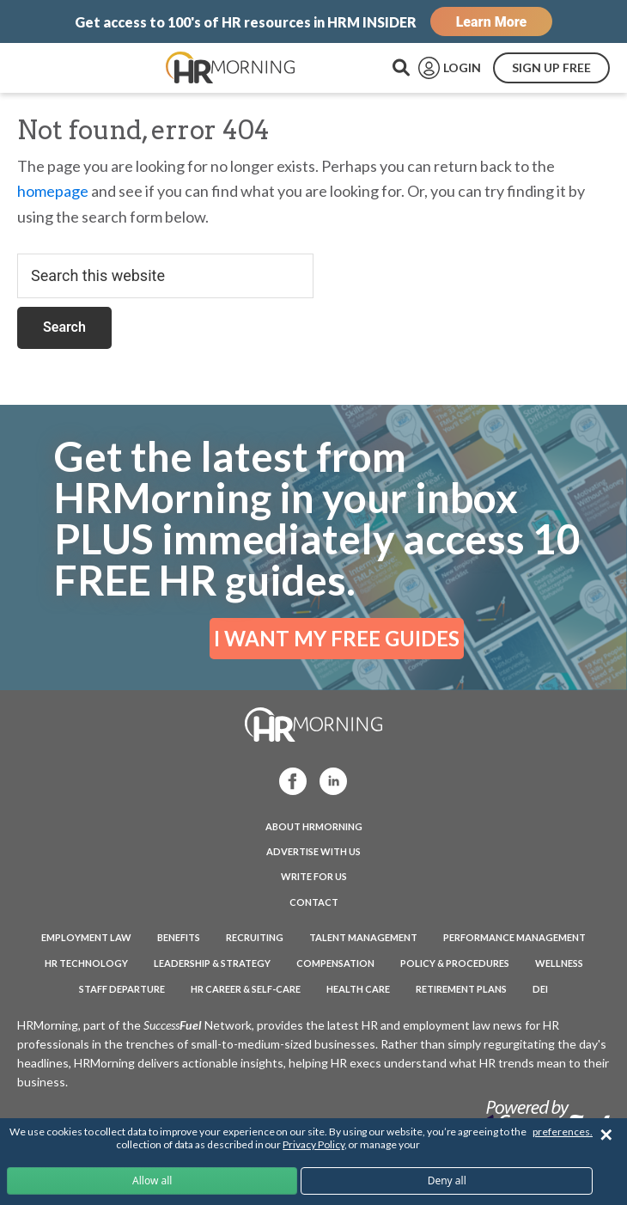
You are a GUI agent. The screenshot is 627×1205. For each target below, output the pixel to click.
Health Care (358, 988)
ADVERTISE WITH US (313, 851)
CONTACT (313, 902)
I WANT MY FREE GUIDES (337, 638)
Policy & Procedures (454, 963)
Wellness (559, 963)
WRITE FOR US (314, 876)
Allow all (152, 1180)
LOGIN (462, 67)
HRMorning (230, 68)
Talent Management (363, 937)
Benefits (178, 937)
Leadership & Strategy (212, 963)
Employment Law (86, 937)
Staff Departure (122, 988)
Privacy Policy (313, 1144)
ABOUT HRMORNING (313, 826)
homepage (52, 190)
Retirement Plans (461, 988)
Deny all (447, 1180)
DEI (540, 988)
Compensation (335, 963)
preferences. (563, 1131)
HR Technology (86, 963)
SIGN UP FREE (551, 67)
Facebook (285, 780)
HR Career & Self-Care (246, 988)
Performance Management (514, 937)
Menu (51, 67)
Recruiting (254, 937)
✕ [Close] (606, 1135)
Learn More (491, 22)
